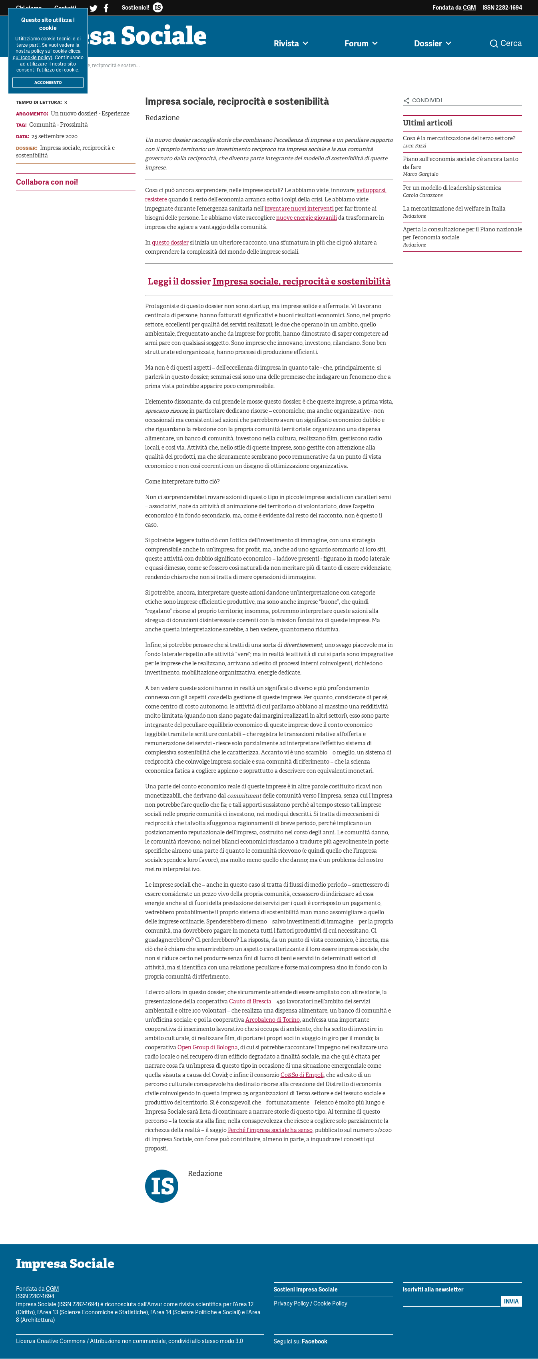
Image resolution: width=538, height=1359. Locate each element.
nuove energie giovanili (306, 218)
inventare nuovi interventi (299, 209)
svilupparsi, (372, 191)
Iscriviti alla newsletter (433, 1289)
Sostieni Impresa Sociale (306, 1289)
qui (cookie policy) (32, 58)
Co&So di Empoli (302, 1075)
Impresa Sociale (112, 38)
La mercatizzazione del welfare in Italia (454, 209)
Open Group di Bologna (207, 1048)
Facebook (314, 1341)
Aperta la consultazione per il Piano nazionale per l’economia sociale (462, 234)
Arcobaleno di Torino (272, 1020)
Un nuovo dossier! (74, 114)
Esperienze (116, 114)
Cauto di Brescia (250, 1002)
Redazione (162, 118)
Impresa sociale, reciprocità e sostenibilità (302, 282)
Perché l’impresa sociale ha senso (270, 1130)
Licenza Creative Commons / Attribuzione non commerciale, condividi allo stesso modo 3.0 (129, 1341)
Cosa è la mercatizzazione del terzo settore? (459, 138)
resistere (156, 200)
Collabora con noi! (47, 182)
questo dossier (170, 243)
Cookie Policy (330, 1304)
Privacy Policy (291, 1304)
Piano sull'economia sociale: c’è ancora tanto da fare (460, 163)
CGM (469, 7)
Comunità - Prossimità (58, 125)
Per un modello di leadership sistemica (452, 188)
